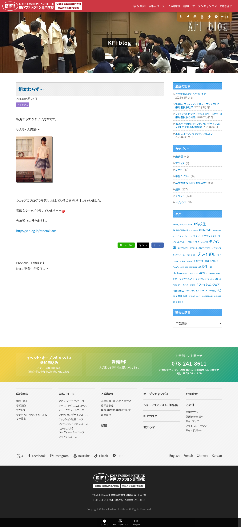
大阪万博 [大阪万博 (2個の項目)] (198, 261)
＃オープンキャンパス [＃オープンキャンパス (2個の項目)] (184, 279)
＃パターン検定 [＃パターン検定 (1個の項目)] (189, 284)
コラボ (179, 170)
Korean (217, 455)
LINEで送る (126, 245)
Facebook (36, 455)
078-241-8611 (188, 362)
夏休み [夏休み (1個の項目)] (189, 261)
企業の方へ (192, 412)
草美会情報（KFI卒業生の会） (191, 183)
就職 (186, 6)
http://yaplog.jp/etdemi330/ (36, 230)
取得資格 (106, 415)
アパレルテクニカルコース (72, 406)
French (188, 455)
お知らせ (149, 427)
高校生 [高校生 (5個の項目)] (203, 266)
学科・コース (157, 6)
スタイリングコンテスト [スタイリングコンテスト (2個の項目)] (205, 236)
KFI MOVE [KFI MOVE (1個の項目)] (193, 230)
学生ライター (182, 176)
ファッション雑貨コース (70, 419)
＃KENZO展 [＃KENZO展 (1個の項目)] (193, 273)
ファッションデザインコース (72, 415)
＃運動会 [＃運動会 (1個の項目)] (179, 302)
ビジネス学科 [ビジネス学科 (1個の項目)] (183, 247)
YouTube (81, 455)
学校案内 (139, 6)
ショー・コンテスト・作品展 (160, 405)
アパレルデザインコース (71, 401)
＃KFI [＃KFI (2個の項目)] (202, 273)
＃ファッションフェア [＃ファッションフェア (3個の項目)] (208, 284)
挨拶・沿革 (22, 401)
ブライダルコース (67, 437)
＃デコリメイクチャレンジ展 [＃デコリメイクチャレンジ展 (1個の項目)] (207, 279)
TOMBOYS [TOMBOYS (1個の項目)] (216, 230)
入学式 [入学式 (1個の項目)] (182, 261)
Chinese (202, 455)
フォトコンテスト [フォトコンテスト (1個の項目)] (189, 255)
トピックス (23, 104)
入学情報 (174, 6)
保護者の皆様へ (194, 417)
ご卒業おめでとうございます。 (191, 94)
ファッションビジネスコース (73, 424)
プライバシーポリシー (197, 426)
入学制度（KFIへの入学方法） (117, 401)
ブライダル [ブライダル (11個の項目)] (206, 254)
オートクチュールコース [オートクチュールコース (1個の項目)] (182, 236)
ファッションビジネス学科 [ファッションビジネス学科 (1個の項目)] (200, 247)
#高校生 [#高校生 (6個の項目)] (200, 223)
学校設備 (21, 406)
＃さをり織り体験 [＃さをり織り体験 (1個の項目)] (213, 273)
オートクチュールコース (71, 410)
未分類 (179, 156)
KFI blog (119, 42)
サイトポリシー (194, 430)
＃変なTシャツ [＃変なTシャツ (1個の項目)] (194, 296)
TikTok (101, 455)
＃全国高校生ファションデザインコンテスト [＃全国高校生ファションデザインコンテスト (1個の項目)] (190, 290)
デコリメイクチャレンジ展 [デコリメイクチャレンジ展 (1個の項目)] (197, 241)
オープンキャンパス (204, 6)
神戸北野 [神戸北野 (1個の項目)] (184, 267)
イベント (180, 196)
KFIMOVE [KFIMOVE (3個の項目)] (205, 230)
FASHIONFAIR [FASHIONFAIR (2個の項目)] (180, 230)
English (174, 455)
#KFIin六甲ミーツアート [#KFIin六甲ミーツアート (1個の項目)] (182, 224)
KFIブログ (150, 416)
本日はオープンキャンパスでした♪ (194, 133)
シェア (142, 245)
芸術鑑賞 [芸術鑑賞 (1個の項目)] (193, 267)
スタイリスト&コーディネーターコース (71, 430)
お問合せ (226, 6)
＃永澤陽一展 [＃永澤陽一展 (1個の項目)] (207, 296)
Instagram (59, 455)
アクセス (225, 17)
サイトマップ (192, 421)
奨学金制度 (107, 406)
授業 (178, 189)
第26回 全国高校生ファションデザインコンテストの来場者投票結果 (198, 125)
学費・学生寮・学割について (116, 410)
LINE (117, 455)
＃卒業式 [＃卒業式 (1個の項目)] (212, 290)
